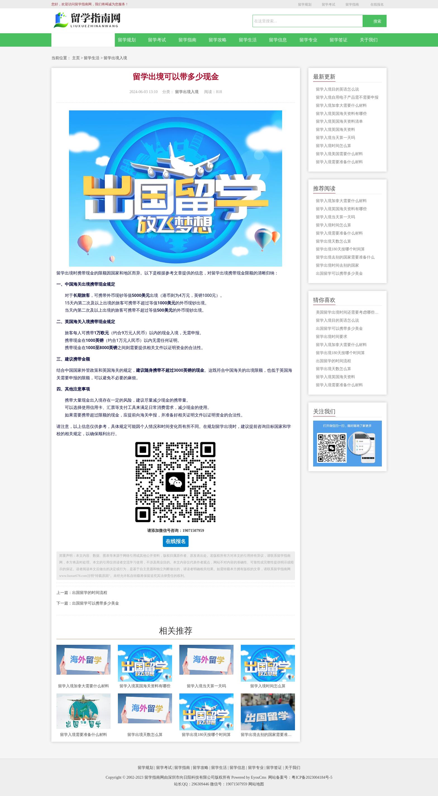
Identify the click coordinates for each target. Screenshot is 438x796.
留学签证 (338, 39)
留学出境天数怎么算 (145, 735)
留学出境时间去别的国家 (337, 265)
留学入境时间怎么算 (267, 686)
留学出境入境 (115, 58)
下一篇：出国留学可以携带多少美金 (87, 603)
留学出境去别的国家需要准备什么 (268, 735)
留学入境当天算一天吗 (206, 686)
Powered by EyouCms (248, 777)
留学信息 (278, 39)
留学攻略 (218, 39)
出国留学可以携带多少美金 (339, 273)
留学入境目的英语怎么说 (337, 89)
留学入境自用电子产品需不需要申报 (347, 97)
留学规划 (304, 4)
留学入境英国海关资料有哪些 (145, 686)
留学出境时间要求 (331, 337)
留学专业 (308, 39)
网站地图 (256, 784)
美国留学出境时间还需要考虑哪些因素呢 (349, 312)
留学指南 (352, 4)
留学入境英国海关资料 (335, 129)
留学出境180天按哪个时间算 (206, 735)
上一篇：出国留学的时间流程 (81, 593)
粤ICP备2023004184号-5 (312, 777)
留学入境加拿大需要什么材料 (83, 686)
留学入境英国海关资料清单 (339, 121)
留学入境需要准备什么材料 (83, 735)
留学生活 (248, 39)
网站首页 (83, 40)
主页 (76, 58)
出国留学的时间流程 (333, 361)
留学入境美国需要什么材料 (339, 154)
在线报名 (377, 4)
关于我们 (369, 39)
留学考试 (328, 4)
